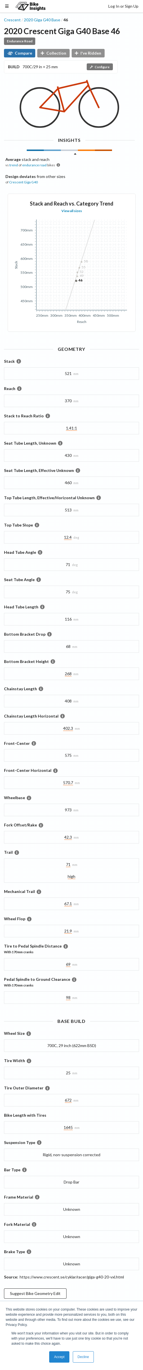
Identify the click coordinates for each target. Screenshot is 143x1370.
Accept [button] (59, 1357)
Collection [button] (53, 53)
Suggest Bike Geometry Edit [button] (35, 1293)
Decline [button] (83, 1357)
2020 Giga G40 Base (42, 19)
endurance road (34, 165)
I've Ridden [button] (88, 53)
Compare (19, 53)
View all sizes (71, 211)
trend (13, 165)
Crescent (12, 19)
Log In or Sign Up (123, 6)
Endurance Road (19, 41)
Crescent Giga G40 (23, 182)
